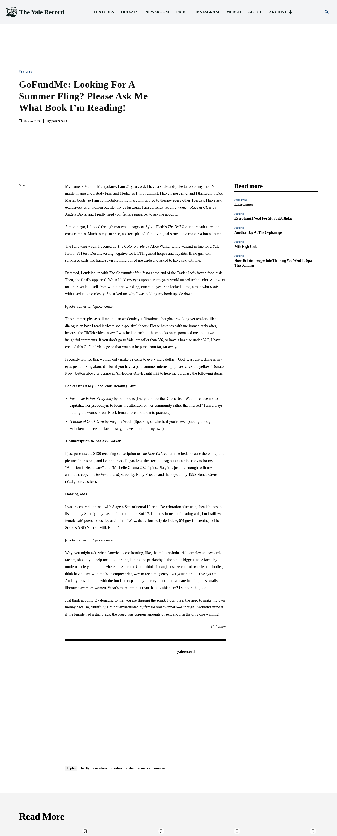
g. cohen (116, 696)
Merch (255, 832)
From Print (240, 128)
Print (228, 832)
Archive (278, 832)
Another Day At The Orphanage (257, 161)
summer (159, 696)
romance (144, 696)
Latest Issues (243, 133)
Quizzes (198, 832)
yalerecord (59, 85)
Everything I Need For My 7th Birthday (263, 147)
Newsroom (214, 832)
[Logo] (34, 12)
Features (26, 35)
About (266, 832)
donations (100, 696)
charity (85, 696)
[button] (327, 12)
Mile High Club (245, 175)
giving (130, 696)
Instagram (241, 832)
